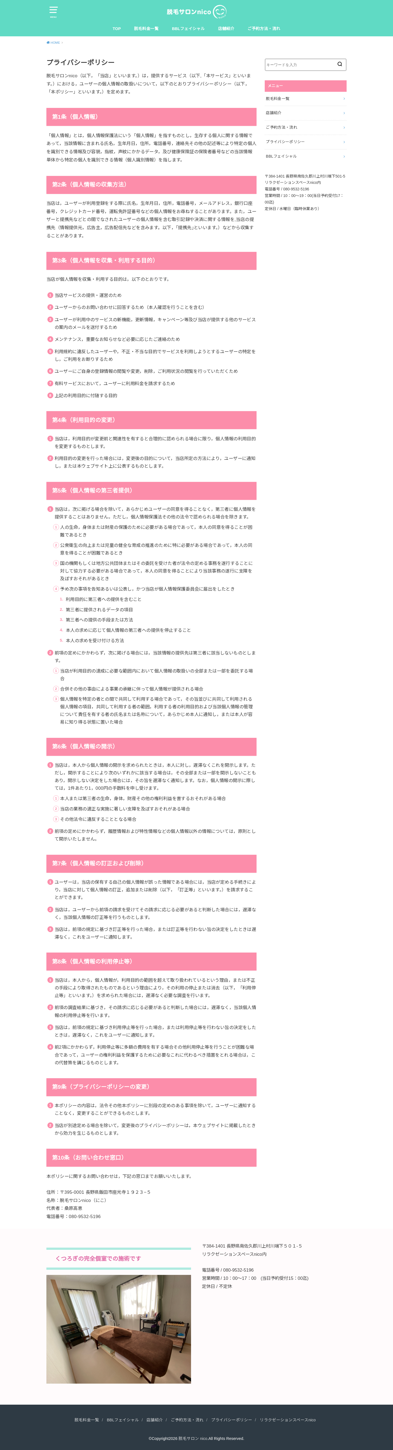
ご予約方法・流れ (264, 28)
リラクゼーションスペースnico (288, 1420)
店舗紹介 (226, 28)
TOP (117, 28)
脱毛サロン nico (192, 1438)
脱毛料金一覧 (146, 28)
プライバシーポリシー (285, 142)
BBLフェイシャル (188, 28)
